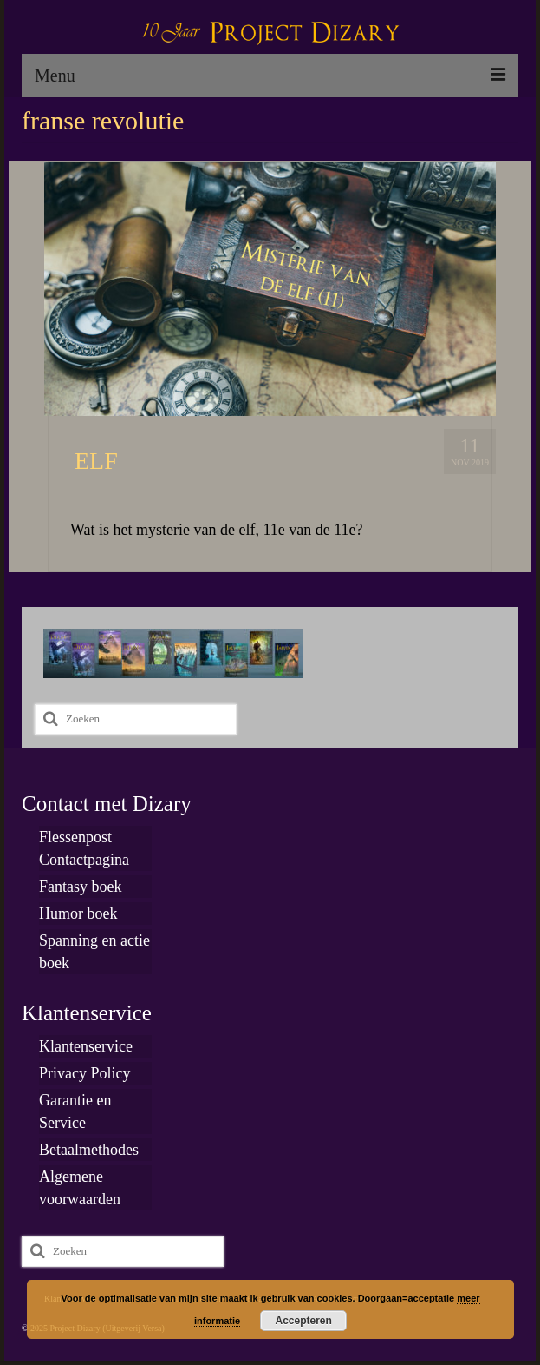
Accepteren (304, 1321)
